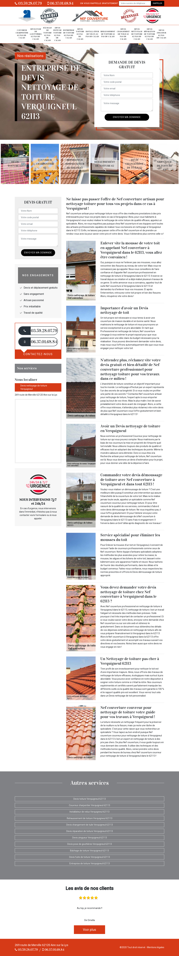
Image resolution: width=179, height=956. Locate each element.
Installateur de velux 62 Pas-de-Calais (92, 34)
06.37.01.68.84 (60, 3)
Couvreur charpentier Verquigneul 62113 (89, 805)
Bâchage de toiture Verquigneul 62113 (89, 850)
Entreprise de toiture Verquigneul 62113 (89, 863)
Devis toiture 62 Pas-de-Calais (80, 34)
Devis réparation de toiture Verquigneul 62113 (89, 831)
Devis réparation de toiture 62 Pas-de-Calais (149, 34)
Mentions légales (155, 947)
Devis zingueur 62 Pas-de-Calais (161, 34)
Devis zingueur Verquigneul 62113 (89, 837)
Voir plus (89, 930)
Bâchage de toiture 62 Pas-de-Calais (47, 34)
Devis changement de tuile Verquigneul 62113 (89, 824)
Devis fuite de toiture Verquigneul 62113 (89, 857)
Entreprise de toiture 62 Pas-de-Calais (68, 34)
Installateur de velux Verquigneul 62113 (89, 811)
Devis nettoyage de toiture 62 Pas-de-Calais (136, 34)
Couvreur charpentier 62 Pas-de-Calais (22, 34)
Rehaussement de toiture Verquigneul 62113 (89, 818)
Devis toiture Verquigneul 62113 (89, 799)
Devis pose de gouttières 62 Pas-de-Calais (36, 34)
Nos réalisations (30, 56)
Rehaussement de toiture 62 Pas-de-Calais (108, 34)
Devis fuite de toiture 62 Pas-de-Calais (57, 34)
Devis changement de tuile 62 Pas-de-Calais (123, 34)
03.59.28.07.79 (28, 3)
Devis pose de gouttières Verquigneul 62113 (89, 844)
